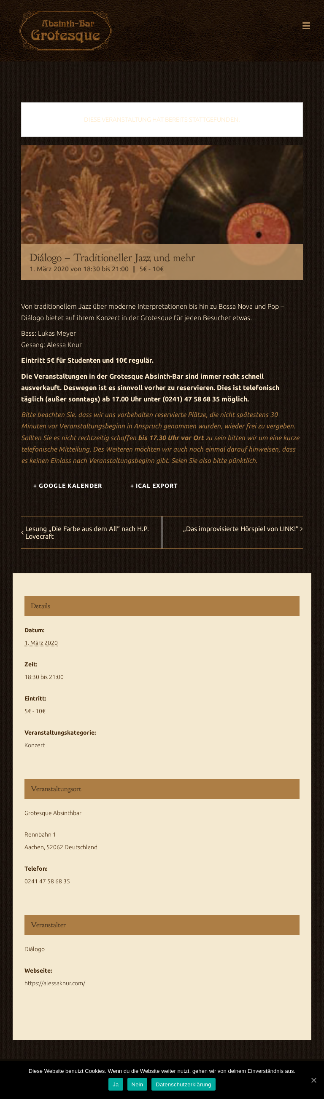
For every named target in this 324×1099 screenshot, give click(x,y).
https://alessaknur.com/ (54, 983)
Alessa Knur (64, 344)
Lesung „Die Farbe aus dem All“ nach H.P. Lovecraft (87, 532)
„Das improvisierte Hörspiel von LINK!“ (241, 528)
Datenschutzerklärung (183, 1084)
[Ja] (313, 1080)
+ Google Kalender (67, 485)
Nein (137, 1084)
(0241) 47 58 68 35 (191, 399)
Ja (116, 1084)
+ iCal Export (154, 485)
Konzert (34, 745)
